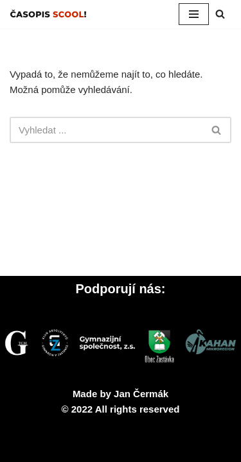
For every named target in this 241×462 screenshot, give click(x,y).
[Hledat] (220, 14)
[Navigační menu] (194, 14)
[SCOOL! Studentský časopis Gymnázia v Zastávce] (48, 14)
